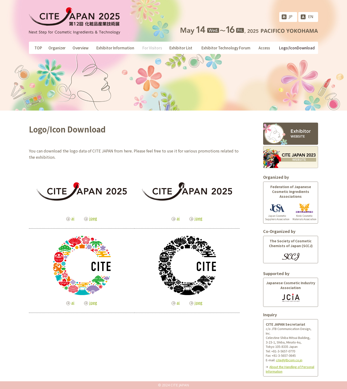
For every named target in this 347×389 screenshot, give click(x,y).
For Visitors (152, 47)
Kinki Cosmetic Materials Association (304, 213)
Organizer (57, 47)
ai (72, 218)
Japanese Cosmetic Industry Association (290, 285)
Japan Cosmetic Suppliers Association (277, 213)
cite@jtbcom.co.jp (289, 360)
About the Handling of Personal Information (290, 369)
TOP (38, 47)
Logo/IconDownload (297, 47)
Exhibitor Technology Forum (225, 47)
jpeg (93, 218)
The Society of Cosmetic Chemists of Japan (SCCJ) (291, 243)
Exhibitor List (180, 47)
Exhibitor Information (115, 47)
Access (264, 47)
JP (290, 16)
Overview (80, 47)
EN (310, 16)
